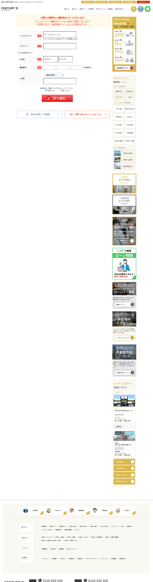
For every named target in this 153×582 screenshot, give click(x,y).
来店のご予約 (121, 475)
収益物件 (129, 526)
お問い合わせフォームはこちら (86, 114)
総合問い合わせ (121, 481)
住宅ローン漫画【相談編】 (112, 537)
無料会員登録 (68, 530)
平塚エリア (52, 526)
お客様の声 (120, 468)
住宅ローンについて (47, 537)
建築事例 (61, 549)
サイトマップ (104, 558)
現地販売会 (58, 530)
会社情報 (119, 462)
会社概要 (54, 558)
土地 (122, 526)
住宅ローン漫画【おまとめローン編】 (51, 540)
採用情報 (113, 558)
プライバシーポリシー (91, 558)
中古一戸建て (104, 526)
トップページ (45, 558)
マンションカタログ (47, 530)
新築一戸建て (93, 526)
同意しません (64, 90)
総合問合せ (122, 558)
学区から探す (73, 526)
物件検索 (44, 526)
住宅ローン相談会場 (97, 537)
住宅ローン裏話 (71, 537)
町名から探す (83, 526)
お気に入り (102, 2)
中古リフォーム (71, 549)
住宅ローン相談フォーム (71, 540)
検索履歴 (129, 2)
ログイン (77, 530)
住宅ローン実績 (59, 537)
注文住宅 (53, 549)
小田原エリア (62, 526)
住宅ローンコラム (83, 537)
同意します (50, 90)
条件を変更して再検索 (38, 114)
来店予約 (80, 558)
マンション (114, 526)
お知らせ (62, 558)
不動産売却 (44, 549)
